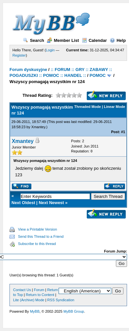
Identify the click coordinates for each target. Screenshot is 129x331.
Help (118, 40)
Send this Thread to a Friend (41, 236)
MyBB (34, 311)
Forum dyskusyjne (28, 69)
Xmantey (38, 127)
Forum (39, 290)
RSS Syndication (60, 300)
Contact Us (22, 290)
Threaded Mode (87, 107)
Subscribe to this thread (37, 244)
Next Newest (51, 202)
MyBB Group (74, 311)
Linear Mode (114, 107)
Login (50, 50)
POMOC (98, 75)
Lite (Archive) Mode (28, 300)
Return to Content (40, 295)
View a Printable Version (37, 229)
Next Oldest (23, 202)
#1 (123, 132)
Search (33, 40)
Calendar (94, 40)
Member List (63, 40)
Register (19, 55)
